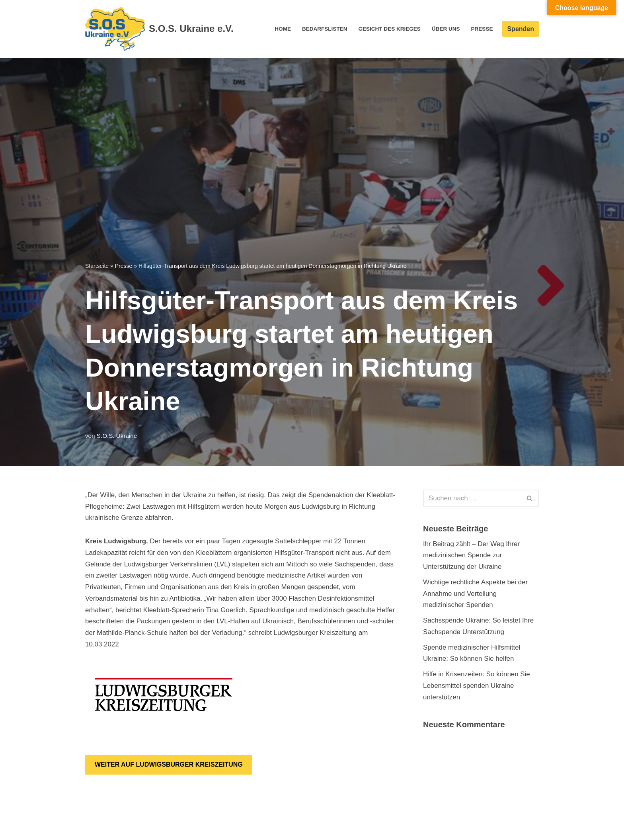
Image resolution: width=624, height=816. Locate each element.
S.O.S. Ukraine (117, 435)
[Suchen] (472, 498)
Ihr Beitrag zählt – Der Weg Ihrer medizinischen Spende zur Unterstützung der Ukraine (471, 555)
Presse (482, 29)
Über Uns (445, 29)
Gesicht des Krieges (389, 29)
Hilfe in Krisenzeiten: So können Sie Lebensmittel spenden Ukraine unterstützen (476, 686)
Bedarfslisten (324, 29)
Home (282, 29)
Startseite (97, 266)
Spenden (520, 28)
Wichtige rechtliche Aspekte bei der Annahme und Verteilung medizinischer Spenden (475, 593)
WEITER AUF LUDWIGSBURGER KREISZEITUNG (169, 765)
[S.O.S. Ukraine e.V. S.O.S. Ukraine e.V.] (159, 29)
